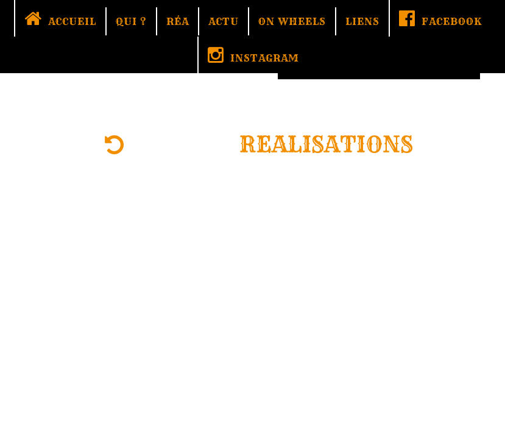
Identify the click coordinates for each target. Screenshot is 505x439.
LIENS (362, 21)
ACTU (223, 21)
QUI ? (131, 21)
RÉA (177, 21)
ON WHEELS (292, 21)
